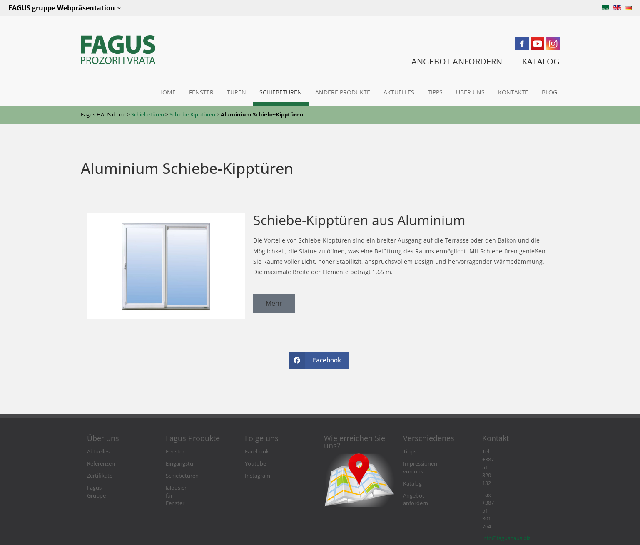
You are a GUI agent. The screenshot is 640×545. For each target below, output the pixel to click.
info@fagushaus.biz (506, 475)
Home (167, 92)
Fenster (201, 92)
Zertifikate (99, 475)
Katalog (412, 475)
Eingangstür (180, 463)
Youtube (255, 463)
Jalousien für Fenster (191, 487)
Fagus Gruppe (104, 487)
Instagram (257, 475)
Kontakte (513, 92)
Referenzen (101, 463)
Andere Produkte (342, 92)
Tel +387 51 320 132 (505, 451)
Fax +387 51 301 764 (506, 463)
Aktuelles (399, 92)
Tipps (435, 92)
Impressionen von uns (430, 463)
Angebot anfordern (427, 487)
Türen (236, 92)
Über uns (470, 92)
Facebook (257, 451)
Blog (549, 92)
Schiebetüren (280, 92)
